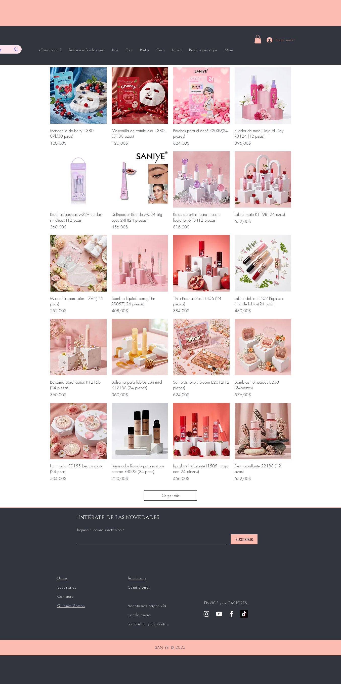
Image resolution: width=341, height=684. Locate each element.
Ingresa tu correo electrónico (100, 530)
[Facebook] (231, 614)
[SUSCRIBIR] (244, 539)
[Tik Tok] (244, 614)
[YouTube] (219, 614)
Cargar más (170, 495)
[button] (257, 39)
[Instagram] (206, 614)
